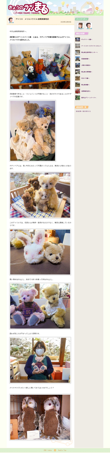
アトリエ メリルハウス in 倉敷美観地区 (32, 19)
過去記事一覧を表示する (83, 111)
